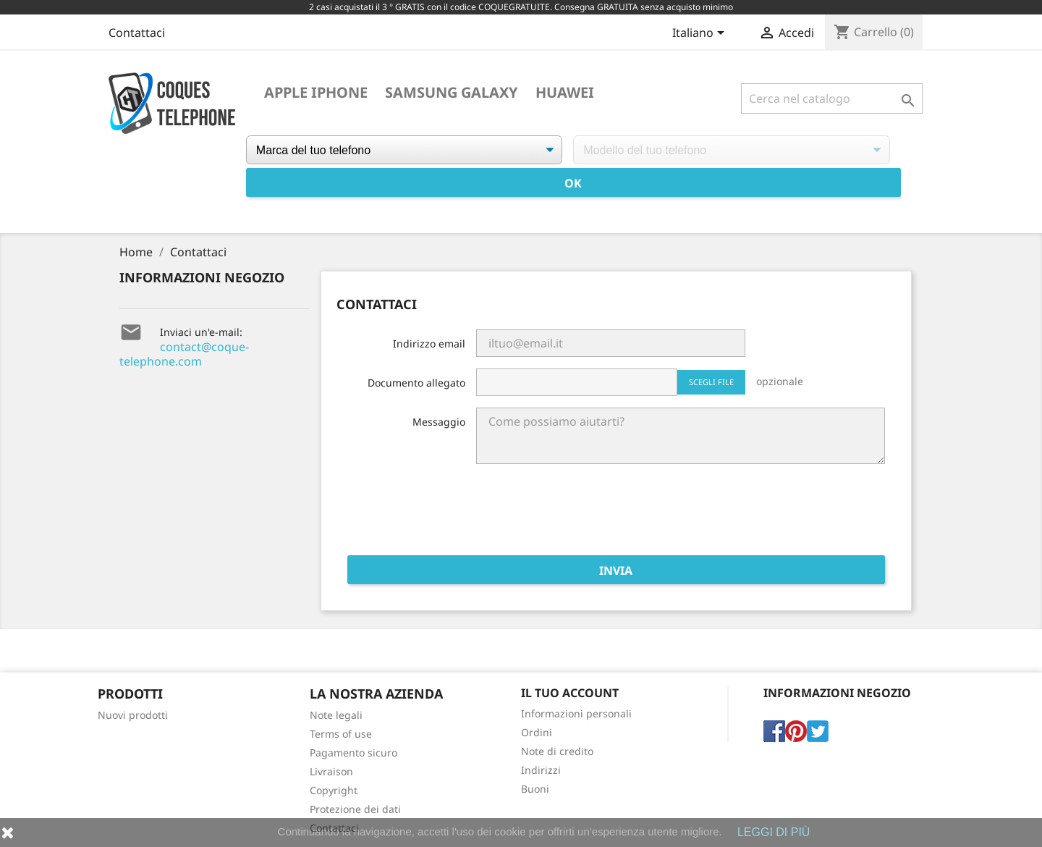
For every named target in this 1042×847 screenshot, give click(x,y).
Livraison (331, 771)
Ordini (536, 732)
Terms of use (341, 734)
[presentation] (775, 515)
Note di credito (557, 751)
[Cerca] (832, 98)
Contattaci (137, 33)
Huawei (564, 92)
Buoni (535, 789)
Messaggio (438, 422)
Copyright (333, 790)
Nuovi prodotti (133, 715)
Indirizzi (541, 770)
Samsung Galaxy (451, 92)
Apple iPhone (316, 92)
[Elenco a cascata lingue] (700, 34)
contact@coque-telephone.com (184, 354)
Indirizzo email (429, 343)
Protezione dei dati (355, 809)
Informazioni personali (576, 713)
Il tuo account (570, 693)
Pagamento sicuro (353, 752)
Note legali (336, 715)
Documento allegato (416, 382)
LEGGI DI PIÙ (773, 832)
